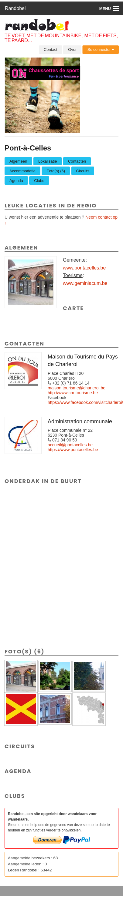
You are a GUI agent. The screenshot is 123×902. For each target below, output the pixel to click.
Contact (50, 49)
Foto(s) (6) (55, 171)
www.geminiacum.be (85, 283)
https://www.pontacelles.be (73, 449)
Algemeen (18, 161)
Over (72, 49)
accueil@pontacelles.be (70, 444)
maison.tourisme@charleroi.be (76, 387)
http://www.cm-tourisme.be (73, 392)
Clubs (39, 180)
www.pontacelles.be (84, 267)
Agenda (16, 180)
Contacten (77, 161)
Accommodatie (22, 171)
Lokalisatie (47, 161)
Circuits (82, 171)
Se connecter (100, 49)
